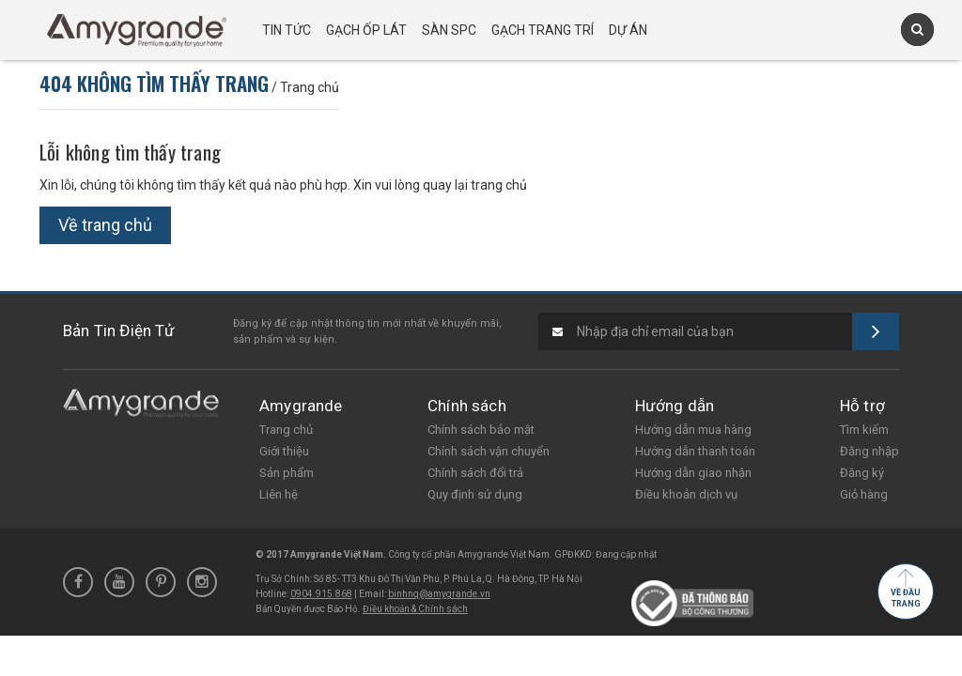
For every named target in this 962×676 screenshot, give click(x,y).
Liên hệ (278, 494)
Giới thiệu (284, 451)
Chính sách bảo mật (481, 429)
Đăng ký (862, 473)
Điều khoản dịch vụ (686, 494)
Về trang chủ (105, 225)
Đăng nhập (869, 451)
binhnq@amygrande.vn (439, 594)
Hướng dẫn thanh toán (695, 451)
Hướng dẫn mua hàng (693, 429)
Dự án (628, 30)
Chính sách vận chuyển (488, 451)
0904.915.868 (321, 594)
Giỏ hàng (864, 494)
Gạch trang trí (542, 30)
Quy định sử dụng (474, 494)
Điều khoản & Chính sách (415, 609)
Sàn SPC (449, 30)
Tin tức (286, 30)
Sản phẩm (286, 473)
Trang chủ (286, 429)
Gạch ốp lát (366, 30)
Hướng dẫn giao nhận (693, 473)
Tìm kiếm (864, 429)
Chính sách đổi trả (475, 473)
